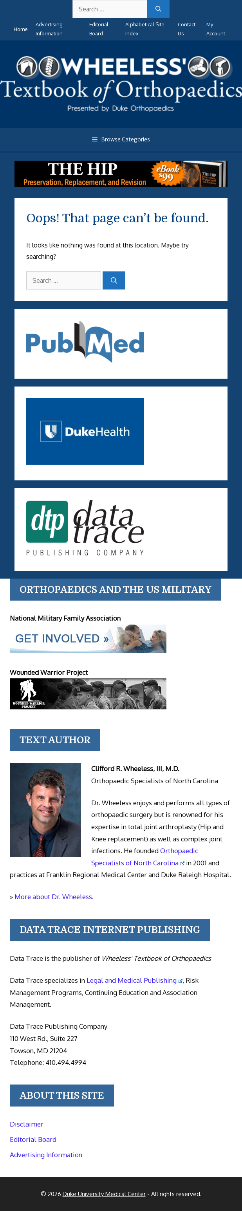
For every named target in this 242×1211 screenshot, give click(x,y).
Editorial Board (33, 1139)
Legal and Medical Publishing (134, 980)
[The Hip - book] (120, 185)
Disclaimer (26, 1124)
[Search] (158, 9)
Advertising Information (46, 1155)
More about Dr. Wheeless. (54, 896)
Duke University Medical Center (104, 1194)
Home (21, 29)
